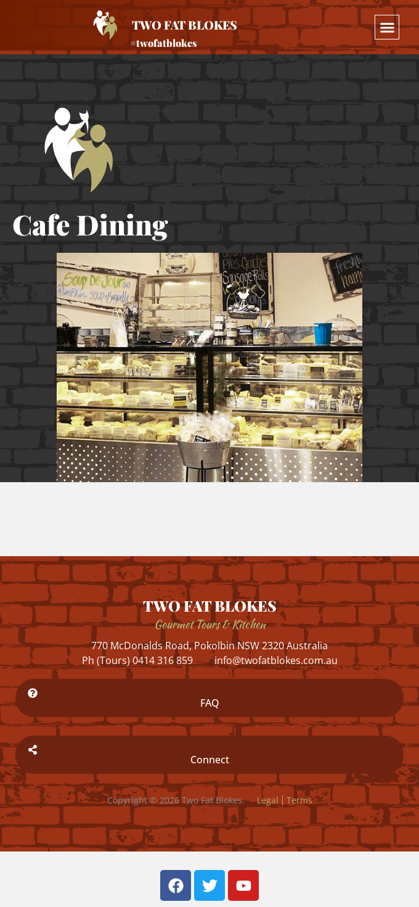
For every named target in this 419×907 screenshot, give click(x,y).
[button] (387, 27)
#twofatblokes (163, 42)
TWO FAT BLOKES (210, 605)
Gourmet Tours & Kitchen (210, 624)
